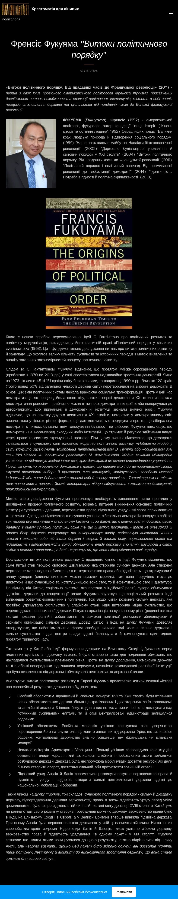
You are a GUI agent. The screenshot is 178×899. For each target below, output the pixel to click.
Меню (171, 13)
